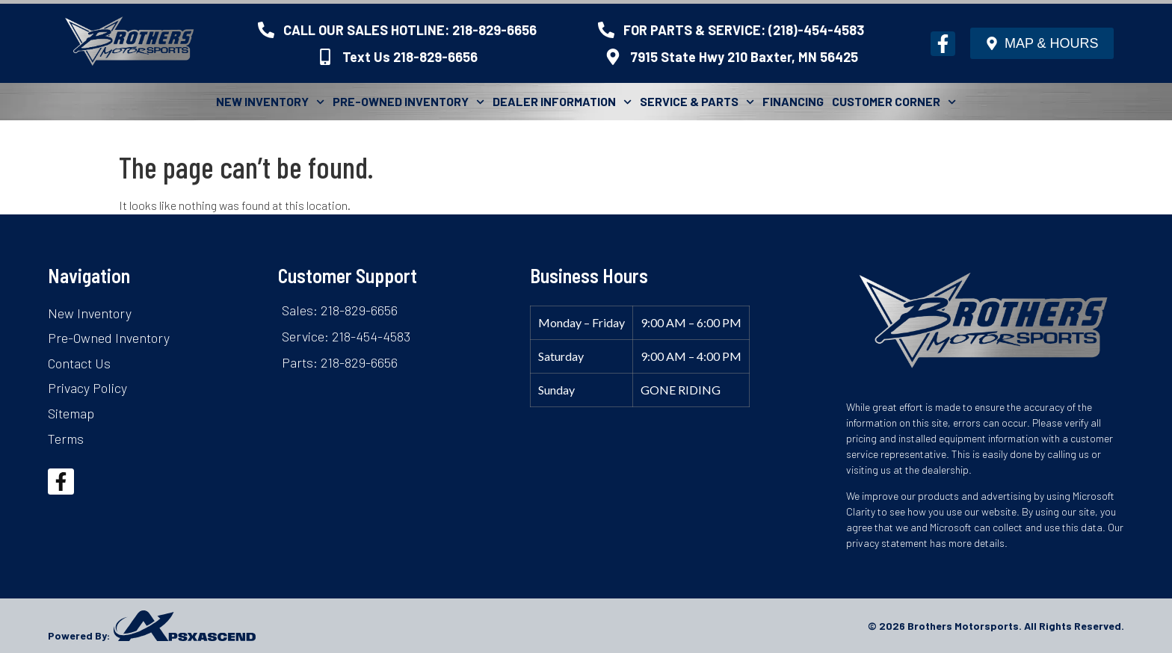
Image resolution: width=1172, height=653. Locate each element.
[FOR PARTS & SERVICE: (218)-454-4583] (606, 30)
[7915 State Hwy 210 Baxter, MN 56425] (613, 57)
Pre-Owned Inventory (408, 102)
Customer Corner (894, 102)
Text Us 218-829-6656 (410, 57)
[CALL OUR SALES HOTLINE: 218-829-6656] (266, 30)
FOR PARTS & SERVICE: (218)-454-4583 (743, 30)
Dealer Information (562, 102)
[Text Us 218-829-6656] (325, 57)
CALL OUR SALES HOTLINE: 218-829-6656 (410, 30)
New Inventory (270, 102)
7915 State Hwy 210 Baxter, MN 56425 (744, 57)
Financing (793, 101)
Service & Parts (697, 102)
